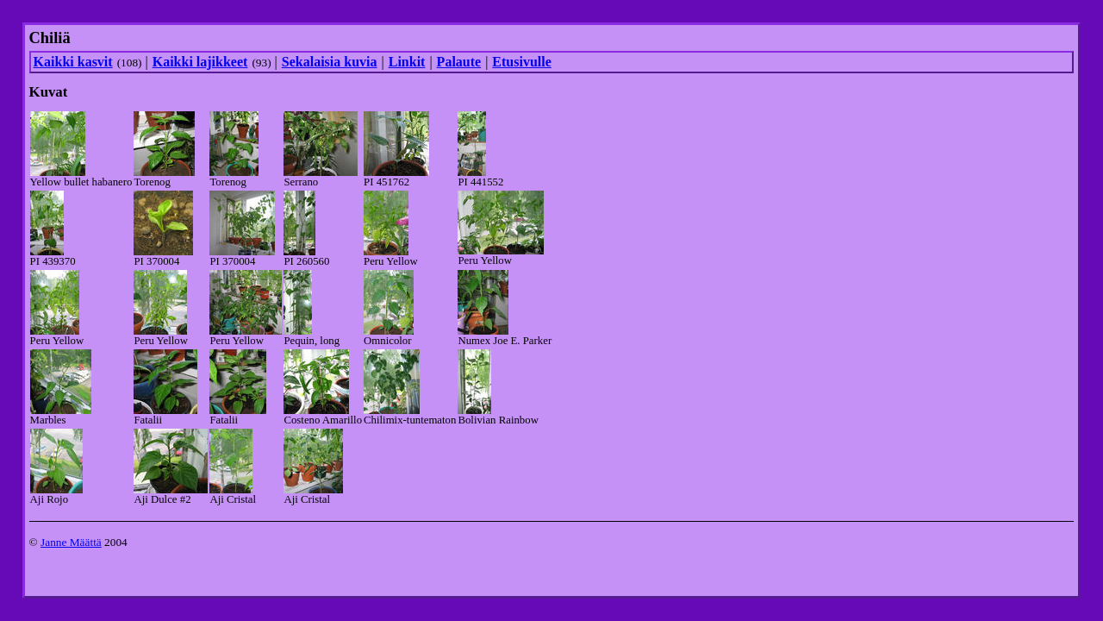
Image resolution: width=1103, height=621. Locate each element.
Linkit (407, 61)
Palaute (459, 61)
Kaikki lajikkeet (200, 61)
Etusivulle (521, 61)
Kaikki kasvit (73, 61)
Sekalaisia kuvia (329, 61)
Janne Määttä (71, 542)
